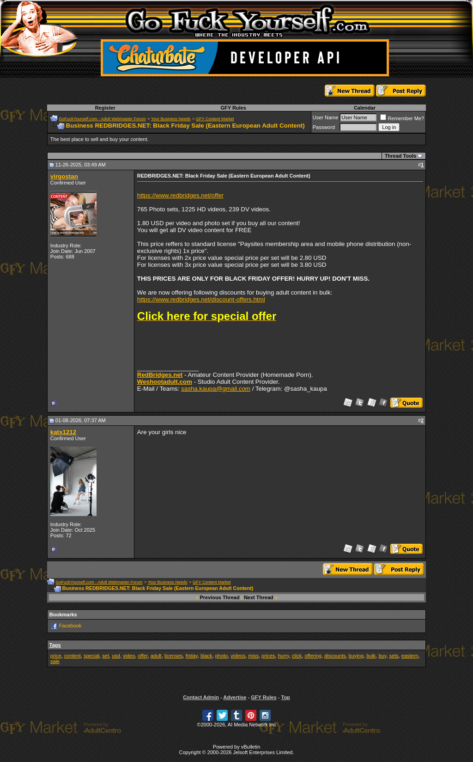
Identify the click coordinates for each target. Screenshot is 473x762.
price (55, 655)
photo (221, 655)
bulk (371, 655)
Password (324, 127)
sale (55, 661)
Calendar (365, 108)
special (91, 655)
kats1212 (63, 432)
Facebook (70, 625)
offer (142, 655)
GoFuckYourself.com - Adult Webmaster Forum (102, 119)
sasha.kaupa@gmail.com (215, 388)
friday (192, 655)
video (129, 655)
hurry (283, 655)
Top (285, 697)
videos (237, 655)
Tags (55, 645)
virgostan (64, 176)
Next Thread (258, 597)
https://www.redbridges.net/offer (180, 195)
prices (268, 655)
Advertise (234, 697)
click (297, 655)
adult (156, 655)
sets (394, 655)
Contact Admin (201, 697)
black (206, 655)
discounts (335, 655)
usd (116, 655)
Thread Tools (400, 156)
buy (382, 655)
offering (312, 655)
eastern (409, 655)
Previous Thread (220, 597)
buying (356, 655)
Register (105, 108)
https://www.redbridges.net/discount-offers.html (201, 299)
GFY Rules (233, 108)
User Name (326, 117)
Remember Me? (402, 118)
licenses (173, 655)
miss (253, 655)
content (72, 655)
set (105, 655)
